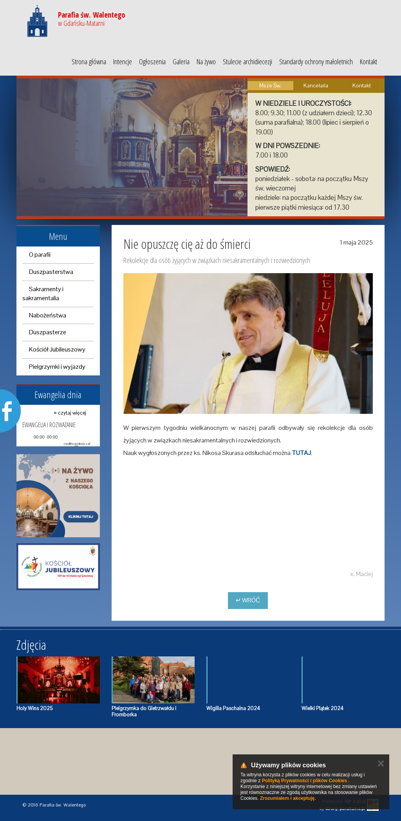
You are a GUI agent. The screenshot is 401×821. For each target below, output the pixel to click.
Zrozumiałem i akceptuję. (288, 798)
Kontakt (368, 61)
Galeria (181, 61)
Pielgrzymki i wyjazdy (57, 366)
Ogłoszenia (152, 61)
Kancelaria (315, 85)
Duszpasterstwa (51, 272)
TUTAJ (301, 453)
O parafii (40, 254)
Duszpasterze (47, 332)
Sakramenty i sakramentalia (42, 293)
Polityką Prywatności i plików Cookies (304, 780)
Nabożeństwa (47, 315)
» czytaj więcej (70, 413)
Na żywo (206, 61)
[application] (56, 437)
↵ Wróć (248, 600)
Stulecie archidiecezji (247, 61)
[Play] (27, 437)
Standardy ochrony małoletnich (316, 61)
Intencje (122, 61)
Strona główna (89, 61)
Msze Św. (270, 85)
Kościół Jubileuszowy (57, 349)
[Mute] (64, 437)
